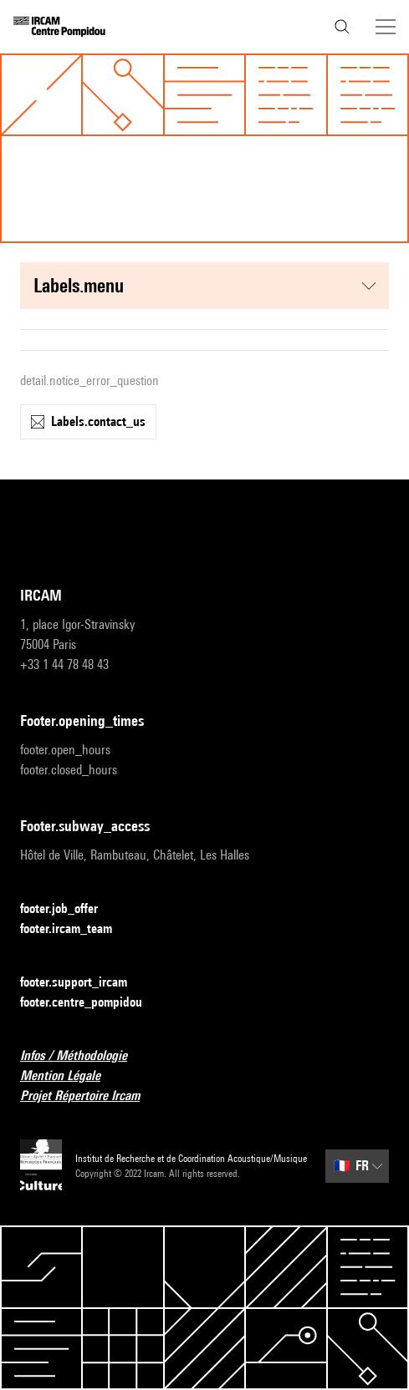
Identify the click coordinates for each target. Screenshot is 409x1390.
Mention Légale (70, 1076)
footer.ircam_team (76, 929)
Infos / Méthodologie (83, 1056)
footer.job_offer (69, 909)
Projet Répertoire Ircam (90, 1096)
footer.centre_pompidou (91, 1003)
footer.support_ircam (83, 983)
